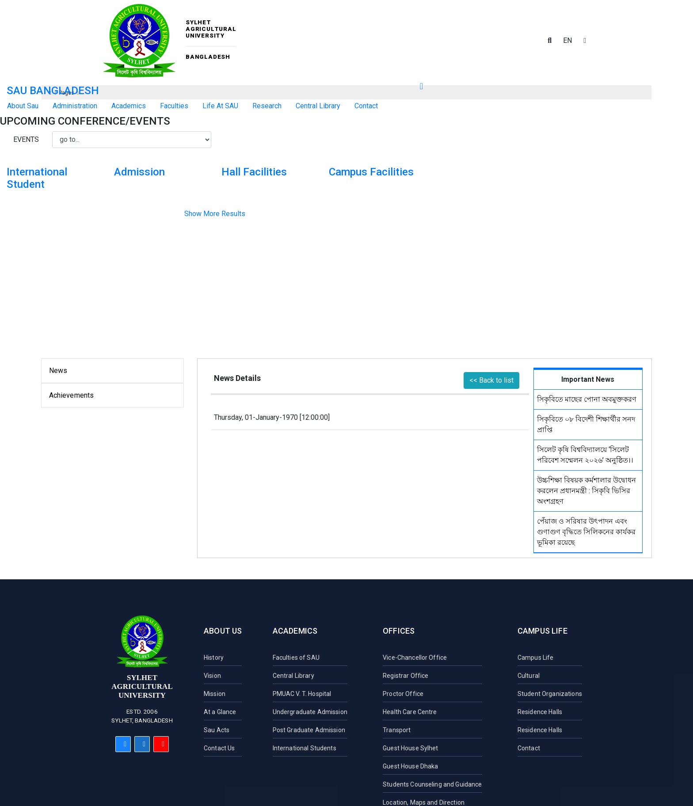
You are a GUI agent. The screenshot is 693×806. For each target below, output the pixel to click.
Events (26, 139)
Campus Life (542, 630)
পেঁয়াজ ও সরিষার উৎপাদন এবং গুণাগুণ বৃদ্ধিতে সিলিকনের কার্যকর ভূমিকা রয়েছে (586, 532)
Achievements (71, 395)
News (58, 370)
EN (567, 40)
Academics (295, 630)
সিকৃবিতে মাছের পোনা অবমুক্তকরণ (586, 399)
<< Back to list (491, 380)
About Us (223, 630)
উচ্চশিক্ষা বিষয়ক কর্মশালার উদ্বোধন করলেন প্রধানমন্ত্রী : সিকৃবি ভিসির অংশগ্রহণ (586, 491)
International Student (37, 178)
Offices (399, 630)
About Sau (22, 106)
